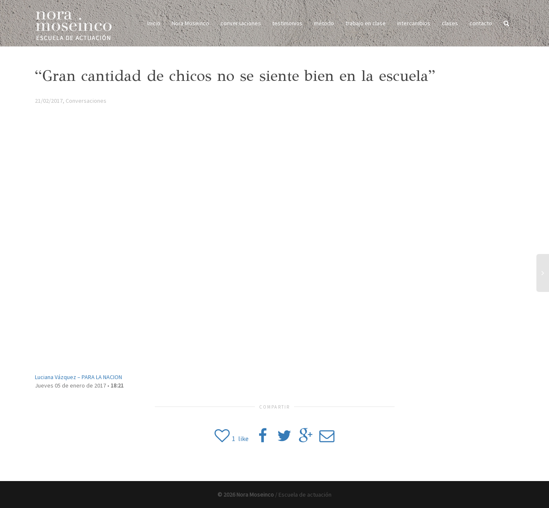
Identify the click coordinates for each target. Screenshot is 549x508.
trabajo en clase (365, 23)
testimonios (287, 23)
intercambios (413, 23)
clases (450, 23)
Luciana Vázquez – (78, 377)
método (324, 23)
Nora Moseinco (190, 23)
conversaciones (240, 23)
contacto (480, 23)
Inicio (153, 23)
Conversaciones (86, 100)
